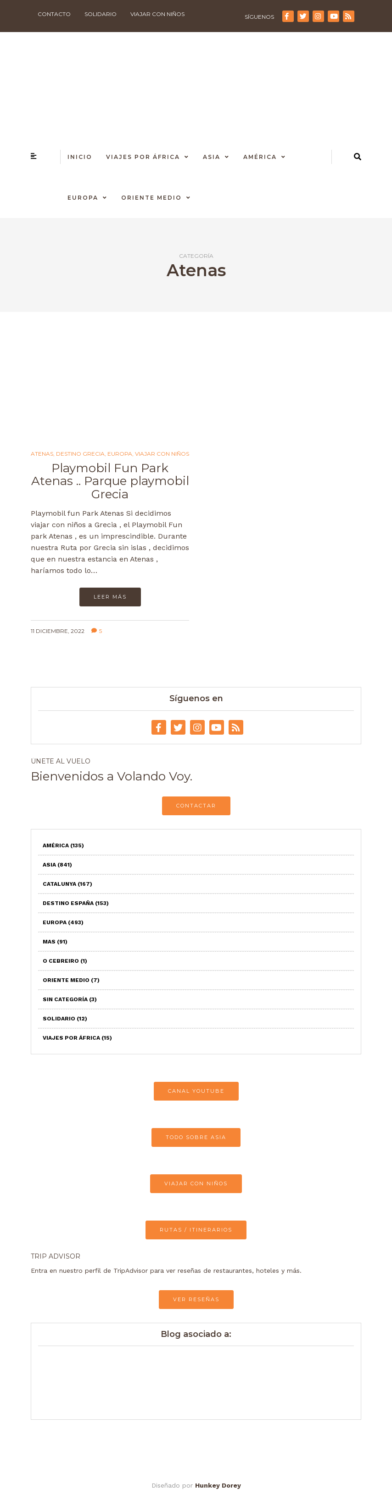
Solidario (100, 14)
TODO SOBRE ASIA (196, 1137)
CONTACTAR (196, 805)
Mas (55, 941)
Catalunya (67, 884)
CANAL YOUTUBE (196, 1091)
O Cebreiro (65, 961)
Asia (211, 156)
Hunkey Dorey (218, 1485)
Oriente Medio (151, 197)
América (260, 156)
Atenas (42, 454)
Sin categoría (70, 999)
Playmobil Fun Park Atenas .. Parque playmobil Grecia (110, 481)
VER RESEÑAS (196, 1299)
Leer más (110, 597)
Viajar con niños (157, 14)
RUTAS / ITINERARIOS (196, 1230)
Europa (82, 197)
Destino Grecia (80, 454)
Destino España (76, 903)
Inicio (79, 156)
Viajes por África (143, 156)
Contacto (54, 14)
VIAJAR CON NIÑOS (196, 1183)
